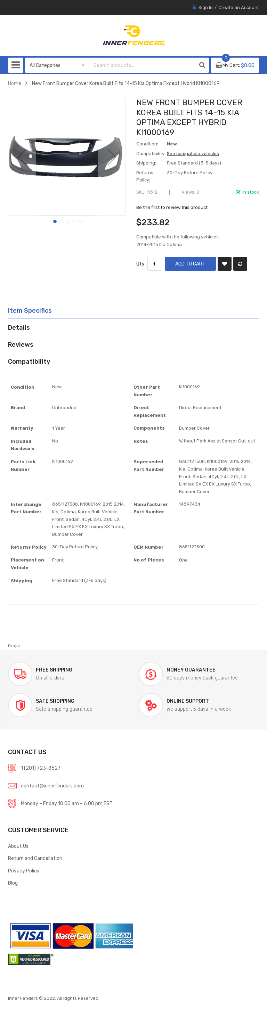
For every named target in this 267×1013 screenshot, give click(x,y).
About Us (18, 846)
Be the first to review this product (172, 207)
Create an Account (238, 7)
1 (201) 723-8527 (40, 768)
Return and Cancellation (35, 858)
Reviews (20, 344)
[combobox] (136, 65)
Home (14, 83)
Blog (13, 883)
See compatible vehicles (193, 153)
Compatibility (29, 361)
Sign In (206, 7)
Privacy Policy (24, 870)
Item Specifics (30, 310)
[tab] (133, 310)
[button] (22, 157)
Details (19, 327)
